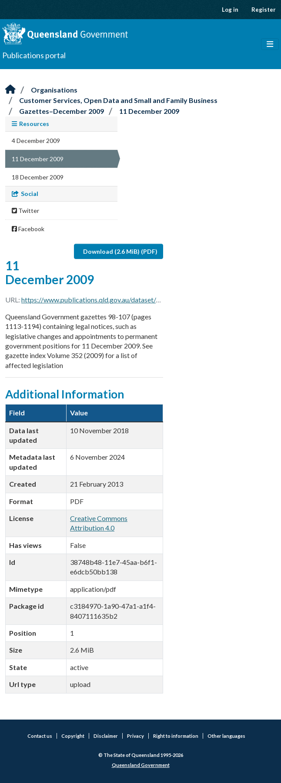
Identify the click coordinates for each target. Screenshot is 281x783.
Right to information (175, 736)
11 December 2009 (149, 111)
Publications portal (34, 55)
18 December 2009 (38, 177)
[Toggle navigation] (270, 44)
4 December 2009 (36, 140)
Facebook (28, 228)
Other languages (226, 736)
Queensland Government (141, 765)
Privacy (135, 736)
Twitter (25, 210)
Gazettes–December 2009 (61, 111)
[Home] (10, 90)
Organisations (54, 90)
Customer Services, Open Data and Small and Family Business (118, 100)
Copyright (72, 736)
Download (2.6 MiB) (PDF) (120, 251)
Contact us (39, 736)
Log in (230, 9)
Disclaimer (106, 736)
